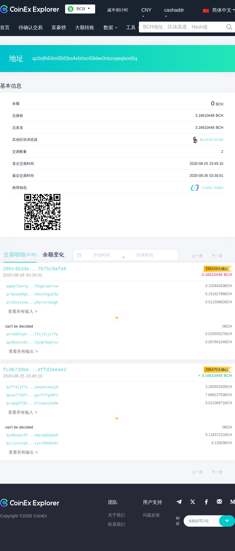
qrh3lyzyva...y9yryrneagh (32, 303)
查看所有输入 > (22, 311)
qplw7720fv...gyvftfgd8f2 (32, 395)
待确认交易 (31, 27)
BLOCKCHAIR (207, 140)
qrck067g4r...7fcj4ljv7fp (32, 334)
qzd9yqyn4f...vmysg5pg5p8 (32, 435)
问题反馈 (151, 515)
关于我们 (116, 515)
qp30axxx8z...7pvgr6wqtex (32, 343)
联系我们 (116, 524)
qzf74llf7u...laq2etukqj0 (32, 387)
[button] (216, 9)
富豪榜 (59, 27)
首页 (5, 27)
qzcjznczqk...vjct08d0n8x (32, 443)
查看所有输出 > (23, 351)
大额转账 (84, 27)
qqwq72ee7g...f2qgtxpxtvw (32, 286)
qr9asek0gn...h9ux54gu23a (32, 294)
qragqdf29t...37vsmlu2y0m (32, 403)
